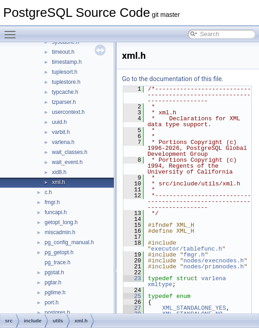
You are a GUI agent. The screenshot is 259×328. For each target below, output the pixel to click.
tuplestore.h (66, 82)
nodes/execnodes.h (213, 260)
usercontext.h (68, 112)
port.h (52, 302)
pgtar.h (53, 282)
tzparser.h (64, 102)
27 (132, 308)
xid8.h (59, 172)
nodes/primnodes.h (213, 266)
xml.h (58, 182)
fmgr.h (52, 202)
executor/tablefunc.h (186, 249)
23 (132, 278)
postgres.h (57, 312)
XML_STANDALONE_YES (194, 308)
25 (132, 296)
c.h (48, 192)
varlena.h (63, 142)
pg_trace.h (58, 262)
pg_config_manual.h (69, 242)
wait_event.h (67, 162)
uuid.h (59, 122)
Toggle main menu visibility (12, 30)
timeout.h (63, 52)
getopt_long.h (61, 222)
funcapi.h (56, 212)
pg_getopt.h (59, 252)
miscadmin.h (60, 232)
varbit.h (61, 132)
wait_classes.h (69, 152)
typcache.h (65, 92)
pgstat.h (54, 272)
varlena (213, 278)
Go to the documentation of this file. (172, 78)
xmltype (160, 284)
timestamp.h (66, 62)
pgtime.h (55, 292)
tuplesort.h (64, 72)
